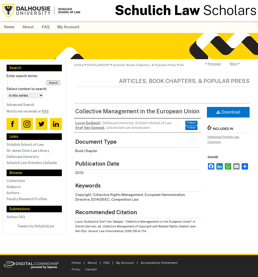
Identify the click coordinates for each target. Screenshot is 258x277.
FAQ (106, 263)
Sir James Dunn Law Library (28, 151)
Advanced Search (20, 105)
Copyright (91, 269)
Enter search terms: (22, 76)
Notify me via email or (28, 111)
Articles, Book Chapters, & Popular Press (144, 65)
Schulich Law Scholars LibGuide (32, 163)
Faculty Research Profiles (27, 199)
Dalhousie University (23, 157)
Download (228, 112)
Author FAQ (16, 217)
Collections (16, 181)
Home (78, 65)
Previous (214, 63)
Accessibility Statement (159, 263)
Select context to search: (27, 89)
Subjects (14, 187)
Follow (191, 122)
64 (182, 65)
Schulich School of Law (25, 145)
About (92, 263)
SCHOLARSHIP (98, 65)
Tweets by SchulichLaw (35, 226)
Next (233, 63)
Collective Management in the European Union (137, 111)
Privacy (76, 269)
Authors (13, 193)
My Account (125, 263)
